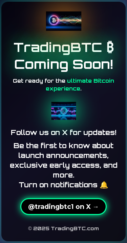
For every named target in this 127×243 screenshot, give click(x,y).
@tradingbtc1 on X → (63, 206)
